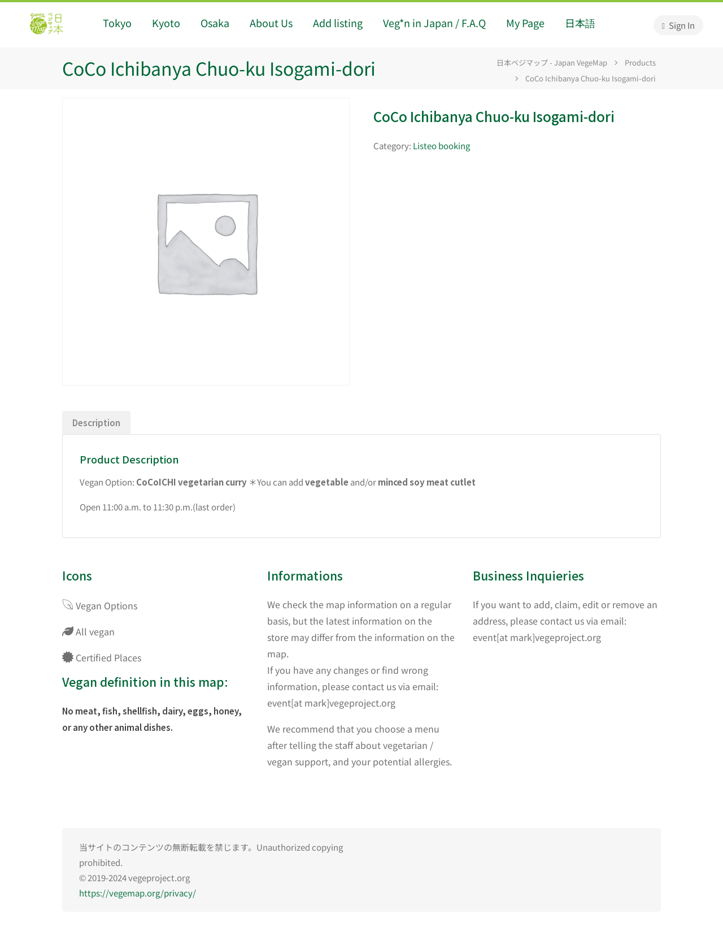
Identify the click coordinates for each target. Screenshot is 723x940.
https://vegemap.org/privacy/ (137, 893)
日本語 (580, 22)
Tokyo (117, 22)
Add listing (338, 22)
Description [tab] (96, 422)
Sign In (678, 25)
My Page (525, 22)
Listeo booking (441, 145)
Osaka (215, 22)
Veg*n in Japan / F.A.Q (434, 22)
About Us (271, 22)
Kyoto (166, 22)
